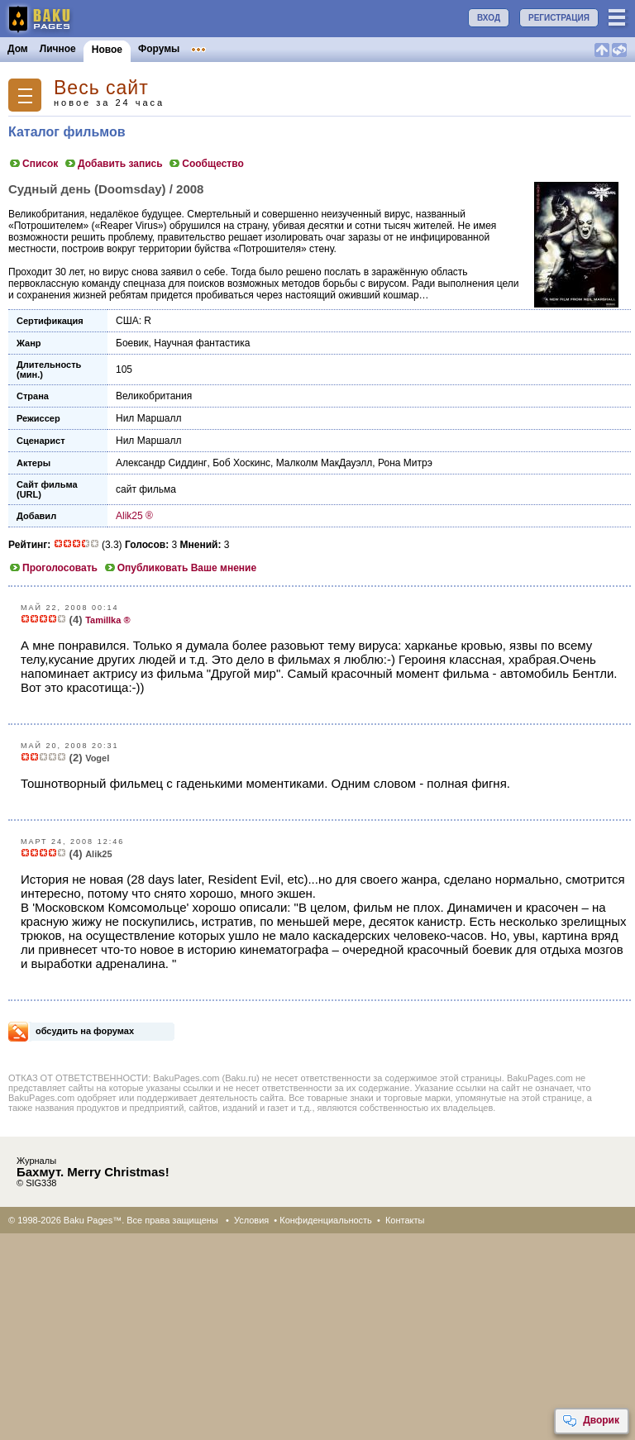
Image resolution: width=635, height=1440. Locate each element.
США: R (133, 321)
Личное (58, 49)
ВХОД (488, 17)
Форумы (158, 49)
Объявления (267, 49)
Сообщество (205, 163)
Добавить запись (113, 163)
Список (33, 163)
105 (124, 369)
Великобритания (154, 396)
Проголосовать (53, 568)
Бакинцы (392, 49)
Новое (107, 49)
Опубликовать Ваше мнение (179, 568)
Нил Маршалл (149, 418)
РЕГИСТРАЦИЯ (559, 17)
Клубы (207, 49)
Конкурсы (333, 49)
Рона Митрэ (405, 463)
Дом (17, 49)
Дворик (590, 1421)
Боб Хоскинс (241, 463)
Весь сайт (101, 88)
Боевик (132, 343)
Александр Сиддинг (161, 463)
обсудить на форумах (85, 1031)
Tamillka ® (107, 620)
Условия (251, 1220)
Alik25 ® (134, 516)
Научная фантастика (202, 343)
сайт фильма (146, 489)
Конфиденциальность (325, 1220)
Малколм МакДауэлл (324, 463)
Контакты (405, 1220)
